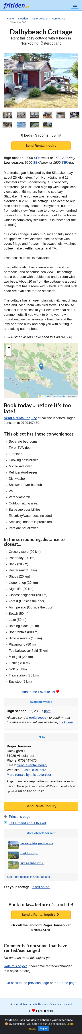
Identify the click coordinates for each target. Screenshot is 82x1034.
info (47, 711)
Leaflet (43, 396)
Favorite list (42, 1017)
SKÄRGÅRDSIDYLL (32, 863)
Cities (52, 1004)
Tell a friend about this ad (27, 823)
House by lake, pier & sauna (36, 843)
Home (66, 1017)
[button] (41, 366)
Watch (31, 1017)
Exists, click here (34, 770)
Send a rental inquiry (20, 418)
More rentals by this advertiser (29, 775)
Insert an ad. (41, 887)
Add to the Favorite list (40, 692)
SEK (37, 158)
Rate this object (15, 966)
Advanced (16, 1004)
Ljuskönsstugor (29, 853)
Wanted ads (19, 1017)
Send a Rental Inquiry (40, 915)
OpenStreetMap (59, 396)
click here (66, 722)
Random (43, 1004)
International (64, 1004)
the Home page (65, 983)
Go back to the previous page (27, 983)
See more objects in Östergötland (28, 876)
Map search (30, 1004)
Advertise (56, 1017)
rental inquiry (38, 717)
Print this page (19, 817)
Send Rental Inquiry (41, 145)
